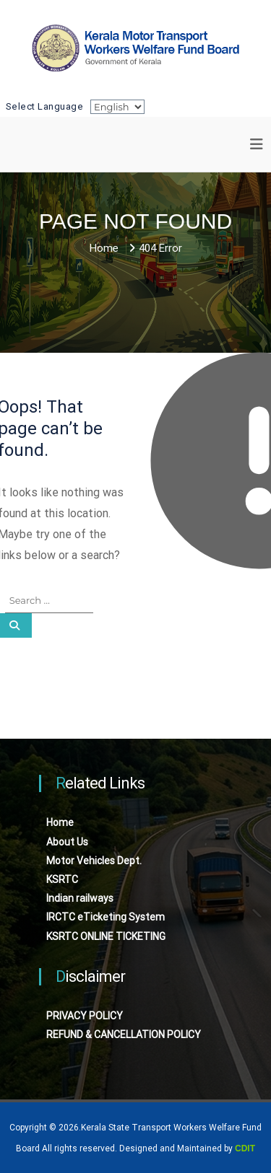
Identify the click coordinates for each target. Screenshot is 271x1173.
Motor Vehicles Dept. (94, 860)
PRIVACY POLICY (84, 1016)
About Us (67, 842)
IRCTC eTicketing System (105, 917)
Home (60, 822)
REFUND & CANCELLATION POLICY (123, 1034)
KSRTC (62, 879)
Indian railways (79, 898)
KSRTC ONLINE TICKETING (105, 936)
